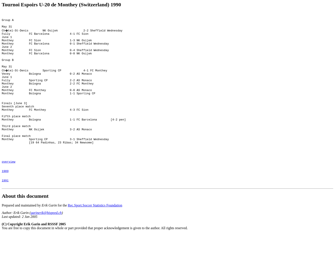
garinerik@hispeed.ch (46, 244)
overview (8, 190)
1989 (5, 200)
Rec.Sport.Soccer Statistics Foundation (95, 237)
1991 (5, 211)
